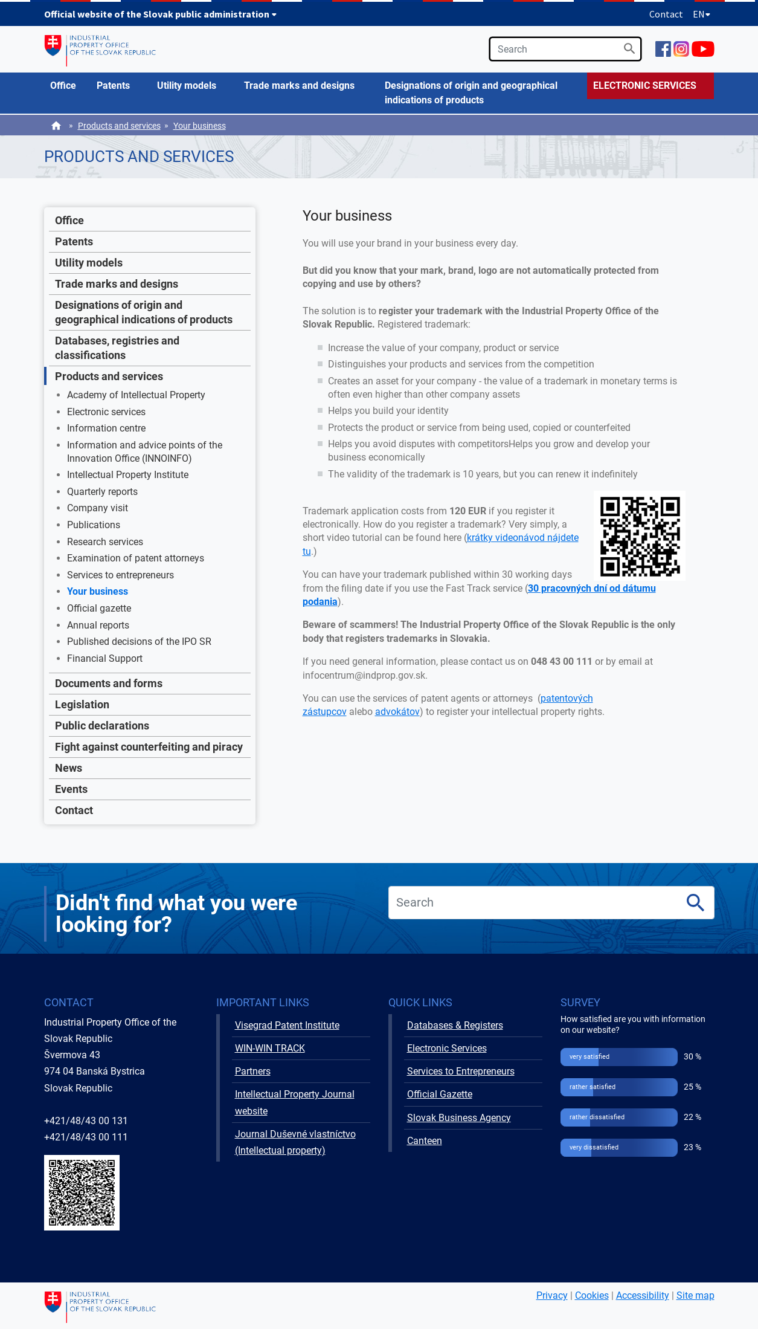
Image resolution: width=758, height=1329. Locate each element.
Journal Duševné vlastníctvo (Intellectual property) (295, 1142)
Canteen (424, 1140)
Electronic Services (447, 1048)
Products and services (119, 126)
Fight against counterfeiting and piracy (149, 746)
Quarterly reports (102, 491)
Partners (253, 1071)
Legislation (82, 704)
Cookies (592, 1295)
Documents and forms (108, 683)
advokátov (397, 711)
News (68, 768)
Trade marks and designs (116, 283)
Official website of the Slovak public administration (160, 14)
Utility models (89, 262)
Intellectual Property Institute (127, 474)
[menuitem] (67, 86)
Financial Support (105, 658)
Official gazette (99, 608)
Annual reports (98, 625)
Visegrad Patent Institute (287, 1025)
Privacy (552, 1295)
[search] (565, 48)
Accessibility (642, 1295)
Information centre (106, 428)
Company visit (97, 508)
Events (71, 789)
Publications (93, 525)
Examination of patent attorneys (135, 558)
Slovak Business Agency (459, 1118)
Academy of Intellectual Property (136, 395)
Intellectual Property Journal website (295, 1102)
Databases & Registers (455, 1025)
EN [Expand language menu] (702, 14)
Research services (105, 542)
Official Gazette (439, 1094)
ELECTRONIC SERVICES (644, 85)
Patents (74, 241)
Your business (199, 126)
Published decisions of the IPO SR (139, 641)
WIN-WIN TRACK (270, 1048)
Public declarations (102, 725)
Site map (695, 1295)
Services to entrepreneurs (120, 575)
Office (69, 220)
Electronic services (106, 412)
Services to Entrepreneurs (461, 1071)
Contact (666, 14)
